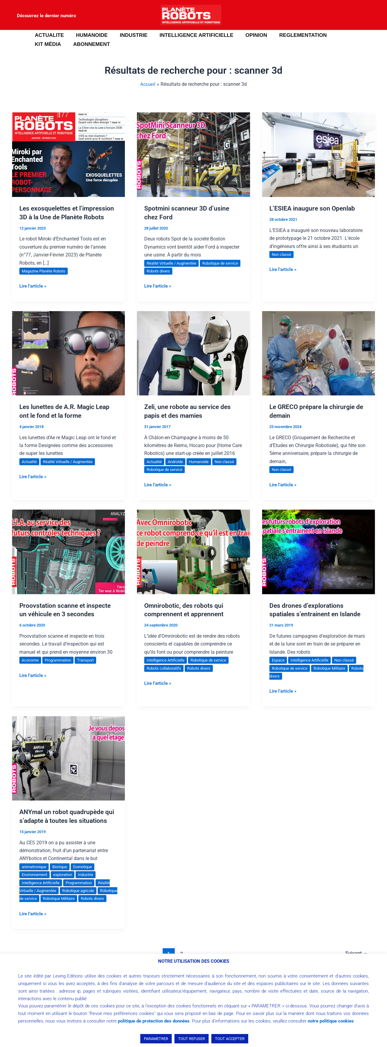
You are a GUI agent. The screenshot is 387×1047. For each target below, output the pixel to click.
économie (31, 668)
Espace (278, 668)
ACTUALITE (48, 35)
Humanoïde (203, 470)
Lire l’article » (34, 294)
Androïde (177, 470)
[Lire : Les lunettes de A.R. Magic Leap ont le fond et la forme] (68, 361)
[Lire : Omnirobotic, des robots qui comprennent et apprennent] (193, 560)
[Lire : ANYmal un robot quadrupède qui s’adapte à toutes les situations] (68, 766)
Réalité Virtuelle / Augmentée (173, 263)
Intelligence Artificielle (167, 668)
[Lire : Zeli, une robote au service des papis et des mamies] (193, 361)
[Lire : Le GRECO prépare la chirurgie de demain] (318, 361)
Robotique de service (181, 478)
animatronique (35, 875)
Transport (91, 668)
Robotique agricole (83, 899)
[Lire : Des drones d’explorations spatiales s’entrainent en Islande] (318, 560)
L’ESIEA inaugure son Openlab (313, 208)
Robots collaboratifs (166, 676)
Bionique (63, 875)
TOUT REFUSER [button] (191, 1038)
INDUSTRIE (129, 35)
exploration (66, 883)
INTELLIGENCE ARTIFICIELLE (190, 35)
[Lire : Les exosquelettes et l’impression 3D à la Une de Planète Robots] (68, 154)
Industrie (91, 883)
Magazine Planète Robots (46, 279)
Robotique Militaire (334, 676)
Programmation (61, 668)
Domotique (88, 875)
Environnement (36, 883)
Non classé (282, 254)
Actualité (30, 470)
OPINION (248, 35)
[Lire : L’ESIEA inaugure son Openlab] (318, 154)
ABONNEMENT (52, 44)
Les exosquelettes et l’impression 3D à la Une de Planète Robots (59, 217)
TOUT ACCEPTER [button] (230, 1038)
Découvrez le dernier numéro (46, 15)
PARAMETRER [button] (156, 1038)
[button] (14, 40)
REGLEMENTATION (293, 35)
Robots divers (176, 271)
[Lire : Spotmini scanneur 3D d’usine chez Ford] (193, 154)
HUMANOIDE (89, 35)
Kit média (340, 35)
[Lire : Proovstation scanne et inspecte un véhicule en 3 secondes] (68, 560)
